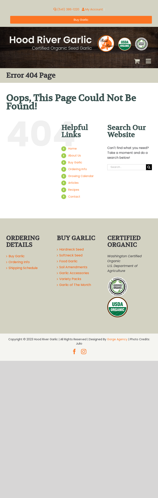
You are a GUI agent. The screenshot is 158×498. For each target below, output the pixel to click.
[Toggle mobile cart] (137, 61)
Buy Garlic (75, 162)
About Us (74, 155)
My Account (92, 9)
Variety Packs (70, 279)
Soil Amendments (73, 267)
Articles (73, 183)
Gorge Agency (117, 339)
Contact (74, 197)
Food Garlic (68, 261)
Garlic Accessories (74, 273)
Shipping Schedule (23, 268)
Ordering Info (77, 169)
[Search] (149, 167)
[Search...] (126, 167)
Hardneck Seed (71, 249)
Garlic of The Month (75, 284)
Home (72, 149)
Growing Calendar (81, 176)
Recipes (73, 190)
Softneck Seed (70, 255)
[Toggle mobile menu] (149, 61)
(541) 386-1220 (66, 9)
